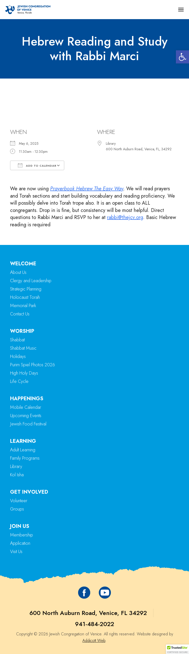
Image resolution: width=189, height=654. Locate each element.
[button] (182, 56)
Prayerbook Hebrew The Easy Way (86, 188)
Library (16, 466)
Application (20, 543)
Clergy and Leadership (30, 280)
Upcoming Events (25, 415)
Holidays (18, 356)
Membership (21, 535)
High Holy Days (24, 373)
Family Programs (25, 458)
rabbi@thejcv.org (125, 217)
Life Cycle (19, 381)
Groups (17, 509)
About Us (18, 272)
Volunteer (18, 500)
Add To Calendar (37, 165)
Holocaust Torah (25, 297)
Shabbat (17, 340)
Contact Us (19, 314)
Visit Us (16, 551)
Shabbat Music (23, 348)
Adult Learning (22, 450)
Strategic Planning (25, 289)
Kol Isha (17, 474)
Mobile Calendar (25, 407)
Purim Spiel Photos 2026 (32, 364)
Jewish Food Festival (28, 424)
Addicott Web (93, 640)
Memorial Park (23, 305)
